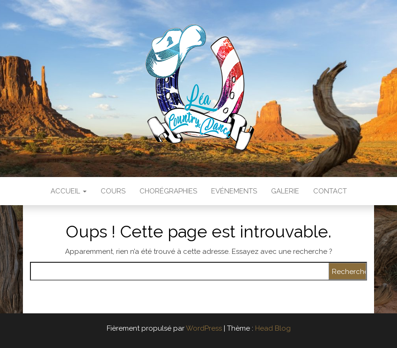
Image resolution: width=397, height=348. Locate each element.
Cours (113, 191)
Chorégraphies (168, 191)
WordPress (204, 328)
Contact (330, 191)
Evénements (234, 191)
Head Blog (273, 328)
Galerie (285, 191)
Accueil (69, 191)
